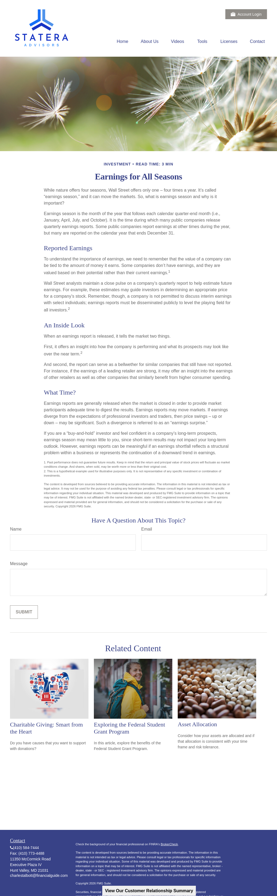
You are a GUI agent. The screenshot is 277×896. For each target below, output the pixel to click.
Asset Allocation (197, 724)
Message (19, 563)
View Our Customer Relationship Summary (149, 890)
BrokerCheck (169, 844)
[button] (123, 41)
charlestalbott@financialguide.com (39, 875)
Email (146, 529)
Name (16, 529)
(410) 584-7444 (26, 848)
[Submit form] (24, 612)
